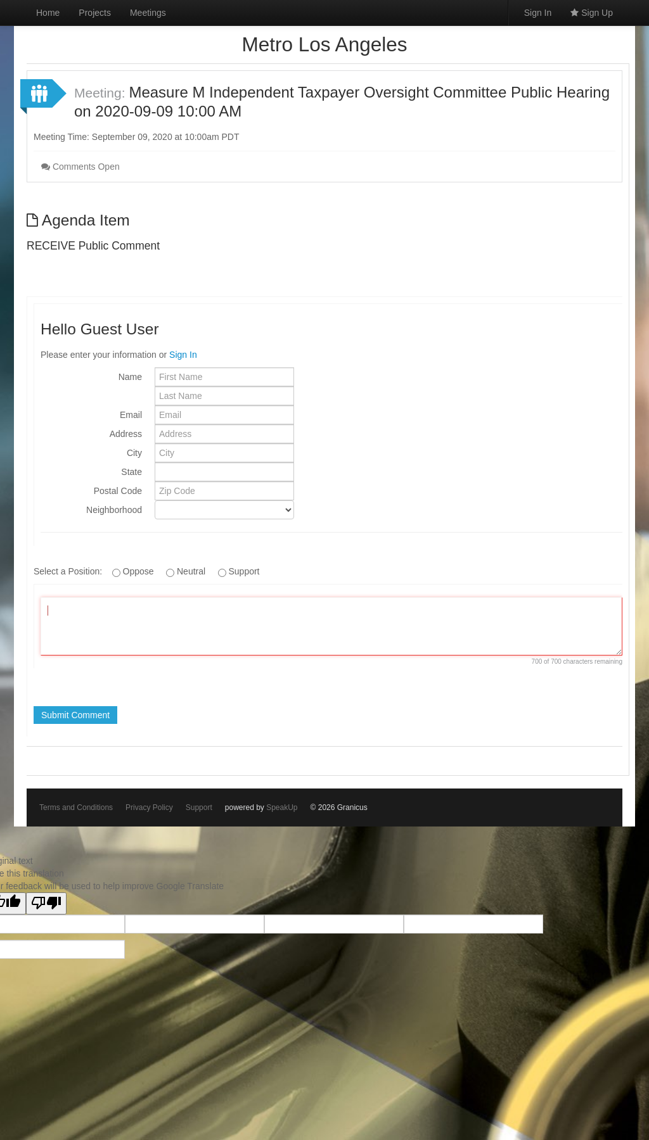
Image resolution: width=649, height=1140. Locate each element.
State (131, 472)
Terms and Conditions (76, 807)
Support (199, 807)
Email (131, 415)
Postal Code (118, 491)
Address (126, 434)
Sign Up (591, 13)
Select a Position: (69, 571)
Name (130, 377)
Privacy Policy (149, 807)
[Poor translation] (46, 903)
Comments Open (80, 167)
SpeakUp (281, 807)
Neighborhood (114, 510)
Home (48, 13)
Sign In (538, 13)
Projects (95, 13)
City (134, 453)
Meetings (148, 13)
